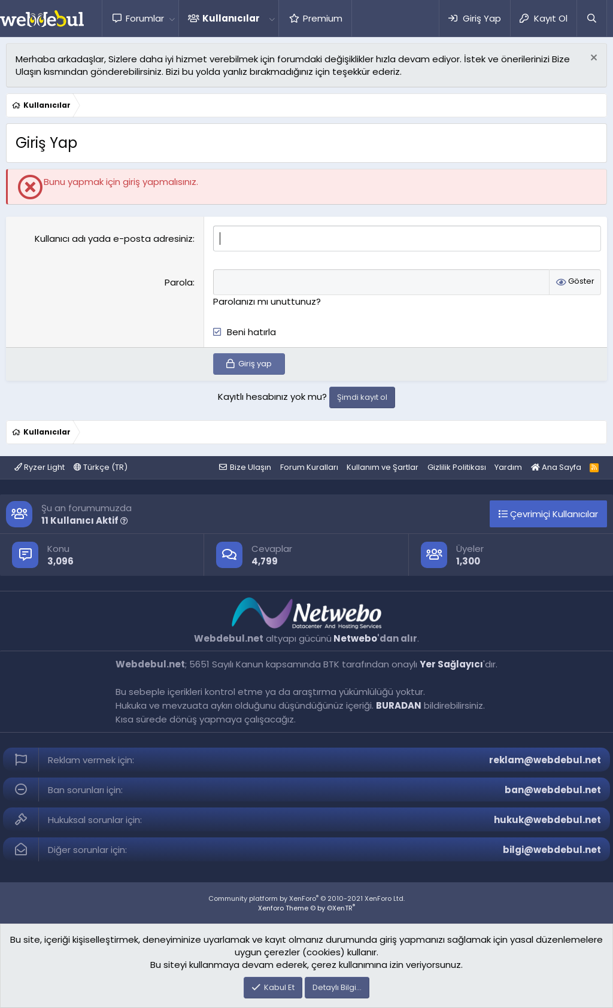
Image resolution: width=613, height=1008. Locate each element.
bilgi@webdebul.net (552, 849)
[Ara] (591, 18)
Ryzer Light (39, 467)
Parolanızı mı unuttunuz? (267, 301)
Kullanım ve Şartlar (382, 467)
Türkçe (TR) (101, 467)
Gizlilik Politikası (456, 467)
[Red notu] (592, 59)
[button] (171, 18)
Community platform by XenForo (306, 898)
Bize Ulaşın (250, 467)
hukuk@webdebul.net (547, 819)
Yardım (508, 467)
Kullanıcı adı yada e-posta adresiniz (114, 238)
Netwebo (355, 638)
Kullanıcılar (231, 18)
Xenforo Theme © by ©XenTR (306, 908)
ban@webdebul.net (553, 790)
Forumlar (145, 18)
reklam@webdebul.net (545, 760)
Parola (179, 282)
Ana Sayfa (556, 467)
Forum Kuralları (309, 467)
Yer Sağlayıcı (451, 664)
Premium (322, 18)
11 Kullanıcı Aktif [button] (84, 520)
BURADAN (398, 705)
